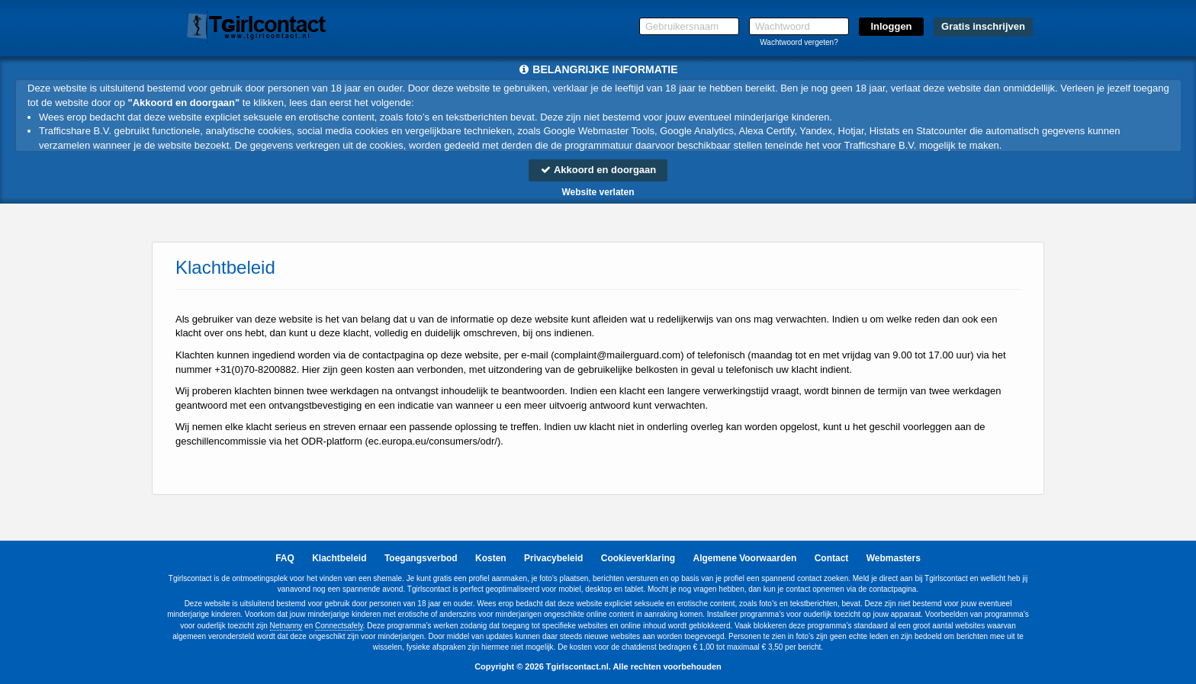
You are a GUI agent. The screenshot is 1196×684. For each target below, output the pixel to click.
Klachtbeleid (339, 558)
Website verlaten (597, 192)
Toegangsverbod (421, 558)
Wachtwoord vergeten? (799, 42)
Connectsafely (339, 625)
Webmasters (893, 558)
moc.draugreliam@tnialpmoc (618, 355)
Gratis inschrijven (983, 26)
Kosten (490, 558)
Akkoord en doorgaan (598, 169)
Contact (832, 558)
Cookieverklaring (638, 558)
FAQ (284, 558)
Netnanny (286, 625)
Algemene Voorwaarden (744, 558)
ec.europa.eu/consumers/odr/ (432, 441)
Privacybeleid (553, 558)
